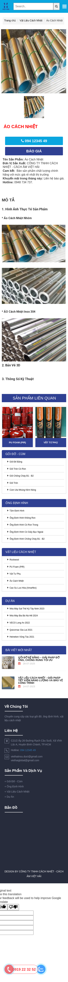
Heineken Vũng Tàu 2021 (20, 636)
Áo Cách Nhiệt (15, 580)
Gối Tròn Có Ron (16, 468)
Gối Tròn (12, 482)
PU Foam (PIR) (17, 442)
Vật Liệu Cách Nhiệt (31, 20)
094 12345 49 (28, 750)
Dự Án (9, 796)
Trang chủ (10, 20)
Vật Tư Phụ (51, 442)
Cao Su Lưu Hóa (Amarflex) (21, 587)
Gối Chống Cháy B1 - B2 (20, 475)
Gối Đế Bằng (14, 461)
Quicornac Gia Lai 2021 (19, 629)
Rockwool (13, 559)
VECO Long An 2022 (18, 622)
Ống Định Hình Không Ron (21, 517)
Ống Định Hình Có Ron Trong (22, 524)
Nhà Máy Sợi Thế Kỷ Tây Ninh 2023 (25, 608)
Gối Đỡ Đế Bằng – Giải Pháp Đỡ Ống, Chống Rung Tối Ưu (38, 658)
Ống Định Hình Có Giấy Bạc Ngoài (25, 531)
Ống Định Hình (14, 786)
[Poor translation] (13, 907)
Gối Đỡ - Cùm (13, 781)
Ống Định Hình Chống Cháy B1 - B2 (26, 538)
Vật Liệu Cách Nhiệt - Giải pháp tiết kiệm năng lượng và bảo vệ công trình (40, 680)
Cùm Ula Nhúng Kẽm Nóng (21, 489)
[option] (34, 61)
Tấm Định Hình (15, 510)
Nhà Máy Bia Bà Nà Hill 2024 (22, 615)
